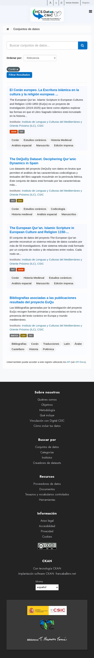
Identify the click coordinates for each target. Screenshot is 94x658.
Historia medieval (22, 214)
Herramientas (47, 500)
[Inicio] (7, 29)
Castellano (18, 349)
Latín (67, 343)
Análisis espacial (22, 145)
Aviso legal (47, 521)
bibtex (14, 336)
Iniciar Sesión (72, 3)
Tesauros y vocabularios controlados (47, 494)
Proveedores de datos (47, 484)
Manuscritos (69, 214)
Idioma (39, 581)
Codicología (58, 208)
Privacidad (47, 531)
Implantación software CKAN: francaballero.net (47, 574)
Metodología (47, 410)
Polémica (48, 349)
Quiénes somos (47, 400)
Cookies (47, 537)
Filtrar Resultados (19, 74)
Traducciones (51, 343)
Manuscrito (42, 145)
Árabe (78, 343)
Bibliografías (19, 343)
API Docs (80, 362)
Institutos (47, 457)
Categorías (47, 452)
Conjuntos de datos (26, 29)
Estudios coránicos (35, 140)
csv (20, 201)
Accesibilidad (47, 526)
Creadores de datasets (47, 463)
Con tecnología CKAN (47, 568)
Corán (15, 140)
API (68, 362)
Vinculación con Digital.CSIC (47, 421)
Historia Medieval (61, 140)
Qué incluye (47, 415)
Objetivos (47, 405)
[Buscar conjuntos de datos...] (42, 45)
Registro (86, 3)
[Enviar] (82, 45)
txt (21, 132)
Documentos (47, 489)
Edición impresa (63, 145)
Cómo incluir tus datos (47, 426)
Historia (33, 349)
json (14, 132)
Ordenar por (14, 58)
